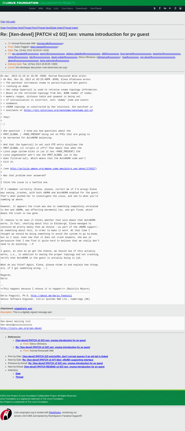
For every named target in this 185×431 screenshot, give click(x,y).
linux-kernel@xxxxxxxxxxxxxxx (136, 53)
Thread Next (44, 28)
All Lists (10, 21)
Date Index (57, 28)
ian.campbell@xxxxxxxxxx (25, 53)
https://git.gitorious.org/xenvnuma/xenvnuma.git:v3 (58, 110)
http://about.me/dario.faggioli (51, 295)
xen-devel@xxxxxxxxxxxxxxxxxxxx (157, 57)
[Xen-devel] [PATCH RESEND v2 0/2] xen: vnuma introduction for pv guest (64, 366)
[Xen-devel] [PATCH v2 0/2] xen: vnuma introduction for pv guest (51, 340)
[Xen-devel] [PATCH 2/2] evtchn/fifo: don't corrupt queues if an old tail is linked (65, 356)
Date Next (17, 28)
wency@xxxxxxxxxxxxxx (52, 53)
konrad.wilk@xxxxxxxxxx (50, 43)
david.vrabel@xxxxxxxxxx (64, 57)
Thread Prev (30, 28)
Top (3, 21)
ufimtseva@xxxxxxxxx (108, 57)
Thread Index (71, 28)
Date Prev (6, 28)
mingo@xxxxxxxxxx (18, 57)
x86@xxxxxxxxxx (110, 53)
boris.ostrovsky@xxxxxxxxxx (54, 60)
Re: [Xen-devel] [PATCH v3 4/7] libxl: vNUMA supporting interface (58, 359)
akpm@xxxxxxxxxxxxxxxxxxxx (23, 60)
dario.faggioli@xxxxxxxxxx (44, 47)
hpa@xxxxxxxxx (130, 57)
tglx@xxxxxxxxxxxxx (39, 57)
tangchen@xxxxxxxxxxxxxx (167, 53)
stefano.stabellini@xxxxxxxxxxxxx (83, 53)
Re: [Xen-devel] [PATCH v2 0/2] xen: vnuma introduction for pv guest (53, 347)
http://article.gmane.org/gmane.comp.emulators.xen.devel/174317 (52, 168)
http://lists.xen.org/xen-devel (21, 328)
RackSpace (55, 412)
